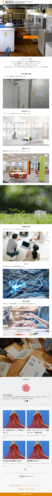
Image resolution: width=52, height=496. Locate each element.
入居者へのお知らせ (41, 435)
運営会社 (17, 485)
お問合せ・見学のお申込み (27, 489)
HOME (12, 485)
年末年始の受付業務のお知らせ (12, 461)
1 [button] (25, 401)
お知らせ (13, 435)
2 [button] (27, 401)
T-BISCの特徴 (30, 37)
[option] (26, 391)
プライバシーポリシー (35, 485)
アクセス (24, 485)
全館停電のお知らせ (33, 461)
